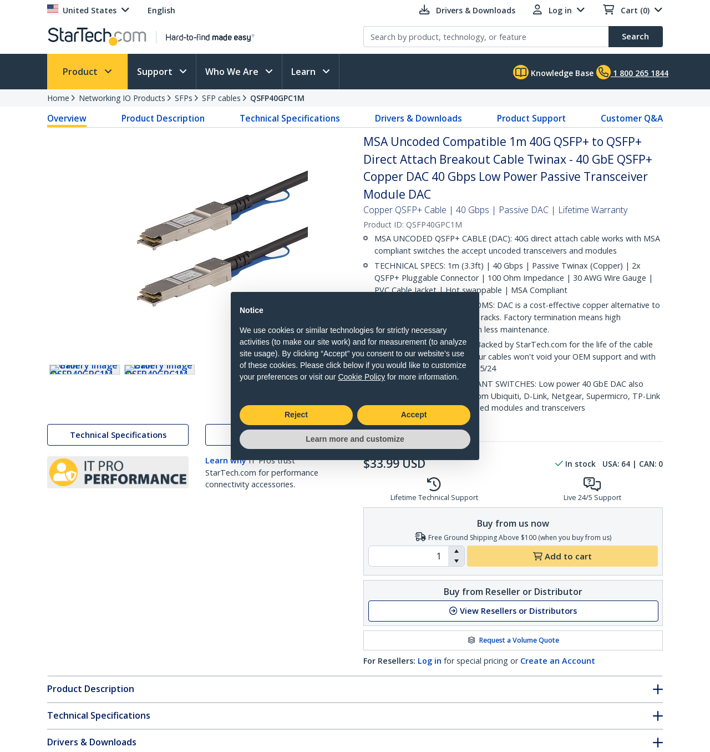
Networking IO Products (122, 98)
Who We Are (233, 71)
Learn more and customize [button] (355, 439)
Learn (304, 71)
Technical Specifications (290, 118)
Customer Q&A (632, 118)
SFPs (183, 98)
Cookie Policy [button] (361, 376)
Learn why (225, 485)
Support (156, 71)
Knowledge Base (553, 72)
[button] (456, 551)
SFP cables (221, 98)
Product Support (531, 118)
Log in (430, 660)
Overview (67, 118)
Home (58, 98)
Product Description (163, 118)
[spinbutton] (408, 556)
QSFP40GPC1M (277, 98)
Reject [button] (296, 414)
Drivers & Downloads (418, 118)
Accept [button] (414, 414)
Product (81, 71)
